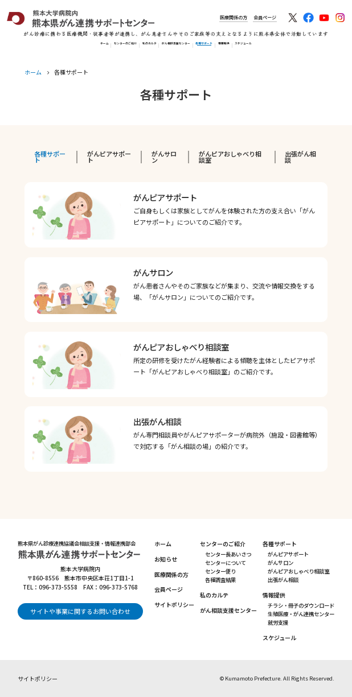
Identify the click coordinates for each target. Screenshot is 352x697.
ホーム (16, 46)
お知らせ (165, 559)
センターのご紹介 (63, 46)
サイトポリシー (174, 604)
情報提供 (283, 46)
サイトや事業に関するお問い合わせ (80, 611)
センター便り (220, 571)
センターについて (225, 563)
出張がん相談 (300, 156)
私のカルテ (116, 46)
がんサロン (164, 156)
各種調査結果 (220, 580)
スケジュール (326, 46)
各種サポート (239, 46)
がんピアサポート (109, 156)
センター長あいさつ (228, 554)
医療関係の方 (214, 17)
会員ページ (256, 17)
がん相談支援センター (176, 46)
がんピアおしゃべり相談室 (230, 156)
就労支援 (278, 622)
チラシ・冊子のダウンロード (301, 605)
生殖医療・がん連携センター (301, 614)
